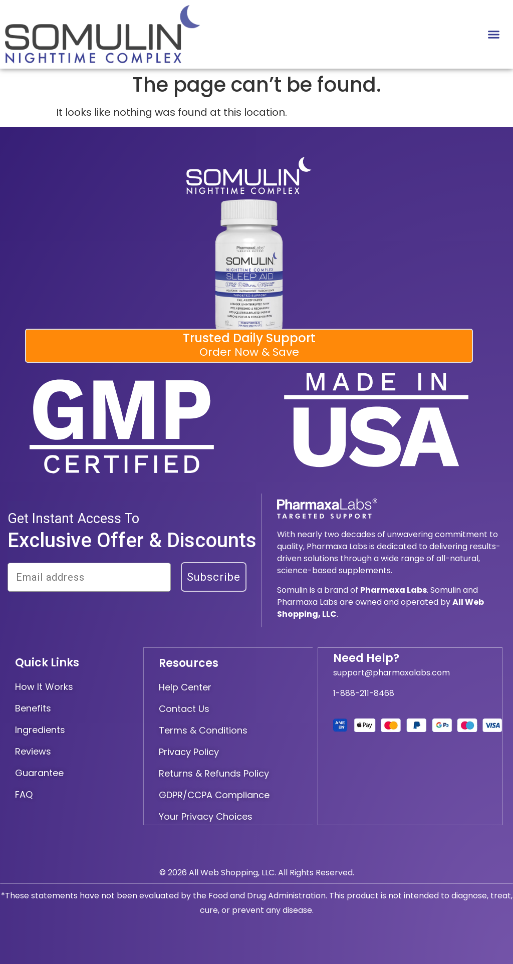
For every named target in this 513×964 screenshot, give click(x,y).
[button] (493, 34)
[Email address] (89, 577)
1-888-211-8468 (363, 693)
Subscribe (213, 577)
